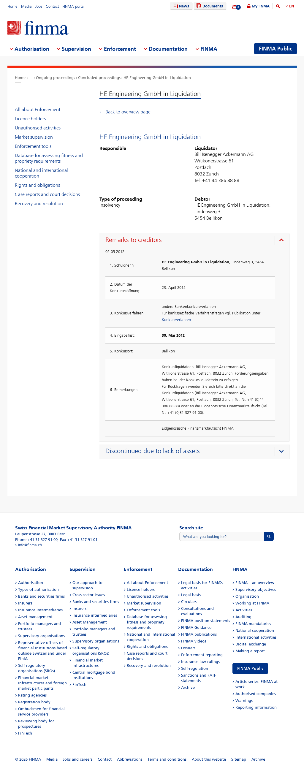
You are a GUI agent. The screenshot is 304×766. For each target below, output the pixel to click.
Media (26, 6)
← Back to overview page (125, 112)
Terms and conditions (167, 759)
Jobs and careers (77, 759)
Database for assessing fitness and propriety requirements (49, 158)
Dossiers (188, 648)
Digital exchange (250, 644)
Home (12, 6)
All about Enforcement (37, 109)
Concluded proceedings (99, 77)
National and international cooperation (41, 173)
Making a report (250, 651)
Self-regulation (194, 668)
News (180, 6)
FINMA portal (73, 6)
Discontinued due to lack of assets (152, 451)
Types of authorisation (38, 589)
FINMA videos (193, 641)
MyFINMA (261, 6)
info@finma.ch (30, 545)
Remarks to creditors (133, 240)
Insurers (25, 603)
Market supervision (34, 137)
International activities (255, 637)
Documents (209, 6)
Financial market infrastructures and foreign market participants (42, 683)
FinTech (25, 733)
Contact (52, 6)
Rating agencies (32, 695)
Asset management (35, 617)
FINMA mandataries (253, 623)
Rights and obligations (37, 185)
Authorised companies (255, 693)
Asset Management (89, 622)
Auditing (243, 617)
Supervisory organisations (41, 636)
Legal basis (191, 595)
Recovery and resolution (39, 203)
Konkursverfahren (176, 319)
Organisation (247, 596)
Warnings (244, 700)
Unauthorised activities (38, 128)
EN (291, 6)
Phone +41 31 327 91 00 (36, 539)
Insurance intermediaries (40, 610)
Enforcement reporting (202, 655)
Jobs (38, 6)
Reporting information (256, 707)
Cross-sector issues (88, 595)
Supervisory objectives (255, 589)
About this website (209, 759)
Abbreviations (129, 759)
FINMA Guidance (196, 627)
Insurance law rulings (200, 661)
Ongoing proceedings (55, 77)
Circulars (189, 601)
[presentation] (195, 241)
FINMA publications (199, 634)
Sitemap (238, 759)
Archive (188, 687)
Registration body (34, 702)
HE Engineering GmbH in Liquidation (157, 77)
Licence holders (30, 118)
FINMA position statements (205, 620)
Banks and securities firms (41, 596)
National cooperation (254, 630)
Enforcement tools (33, 146)
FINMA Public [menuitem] (275, 48)
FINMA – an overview (254, 582)
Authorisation (30, 582)
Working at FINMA (252, 603)
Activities (243, 610)
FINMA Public (250, 668)
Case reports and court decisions (47, 194)
